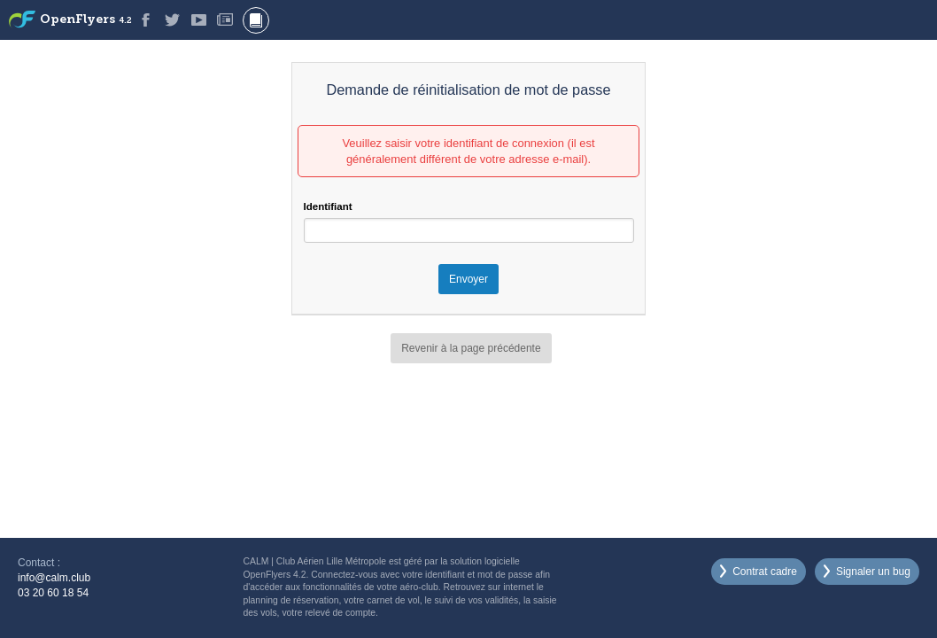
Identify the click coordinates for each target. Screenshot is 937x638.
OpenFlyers (86, 20)
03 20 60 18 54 (53, 593)
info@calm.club (54, 578)
